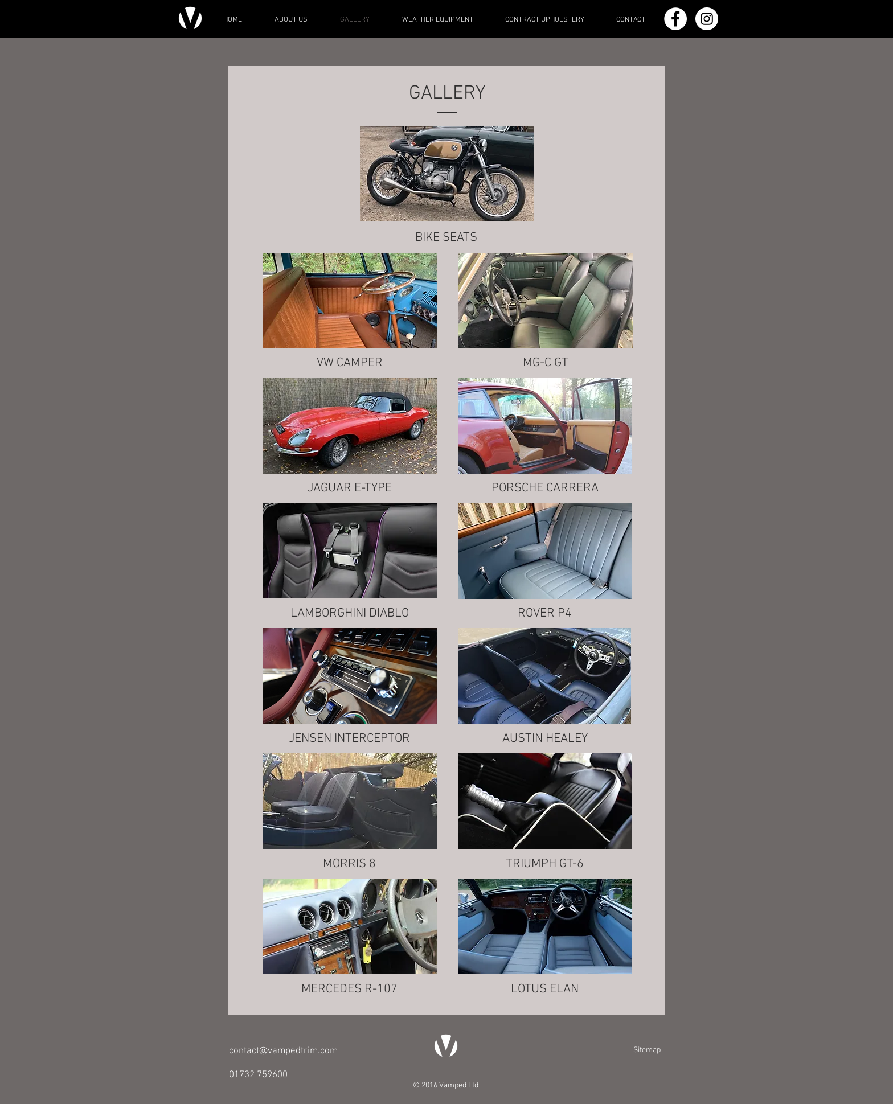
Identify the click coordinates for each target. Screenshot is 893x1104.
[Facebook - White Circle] (675, 18)
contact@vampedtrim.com (283, 1051)
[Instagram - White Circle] (706, 18)
